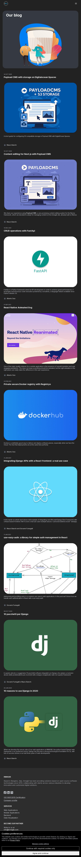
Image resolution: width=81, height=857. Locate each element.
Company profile (10, 800)
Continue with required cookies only (40, 848)
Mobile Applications (12, 813)
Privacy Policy (15, 840)
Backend (7, 815)
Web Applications (11, 810)
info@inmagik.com (11, 830)
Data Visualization (11, 818)
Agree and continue (40, 853)
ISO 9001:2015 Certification (14, 797)
